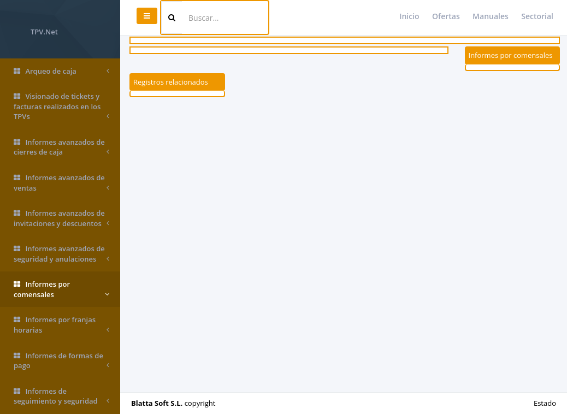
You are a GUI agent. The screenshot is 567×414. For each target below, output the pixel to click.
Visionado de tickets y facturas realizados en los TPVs (61, 106)
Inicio (409, 16)
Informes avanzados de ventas (61, 183)
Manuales (490, 16)
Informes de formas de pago (61, 361)
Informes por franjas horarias (61, 325)
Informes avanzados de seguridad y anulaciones (61, 254)
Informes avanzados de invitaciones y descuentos (61, 218)
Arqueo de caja (61, 71)
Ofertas (446, 16)
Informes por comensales (61, 289)
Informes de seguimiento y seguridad (61, 396)
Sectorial (537, 16)
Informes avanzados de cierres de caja (61, 147)
